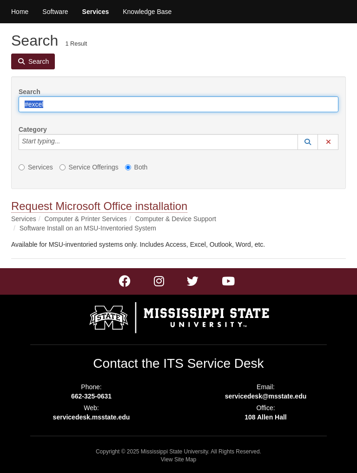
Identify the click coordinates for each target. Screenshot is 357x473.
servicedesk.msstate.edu (91, 417)
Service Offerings (89, 167)
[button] (308, 142)
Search (29, 91)
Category (33, 129)
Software (55, 11)
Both (136, 167)
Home (19, 11)
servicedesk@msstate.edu (266, 396)
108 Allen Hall (266, 417)
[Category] (65, 142)
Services (95, 11)
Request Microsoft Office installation (99, 206)
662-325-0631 (91, 396)
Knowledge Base (147, 11)
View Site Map (178, 459)
